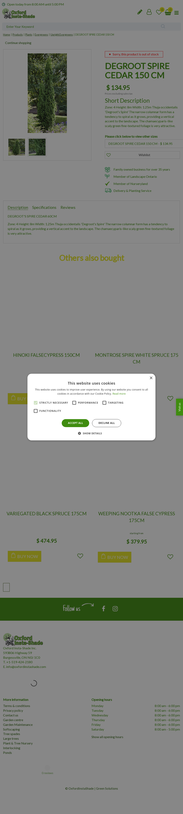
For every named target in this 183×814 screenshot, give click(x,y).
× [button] (150, 377)
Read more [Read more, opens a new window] (119, 393)
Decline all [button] (106, 423)
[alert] (91, 407)
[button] (91, 433)
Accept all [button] (75, 423)
